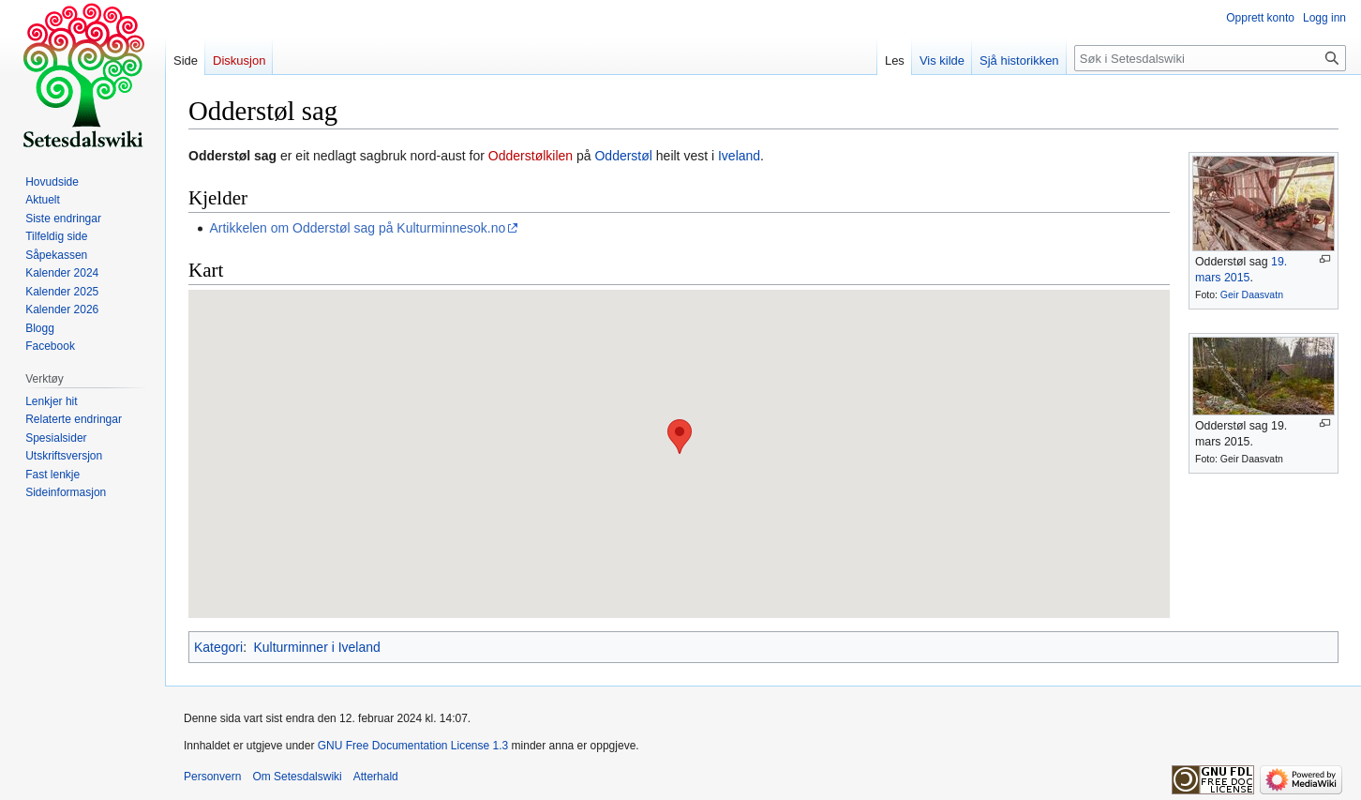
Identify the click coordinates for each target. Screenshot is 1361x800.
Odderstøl (622, 155)
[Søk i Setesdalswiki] (1210, 58)
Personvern (212, 776)
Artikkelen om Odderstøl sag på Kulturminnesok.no (357, 227)
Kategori (218, 647)
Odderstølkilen (530, 155)
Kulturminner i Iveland (316, 647)
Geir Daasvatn (1251, 294)
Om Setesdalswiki (296, 776)
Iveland (739, 155)
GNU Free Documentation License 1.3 (413, 745)
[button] (679, 436)
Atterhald (375, 776)
